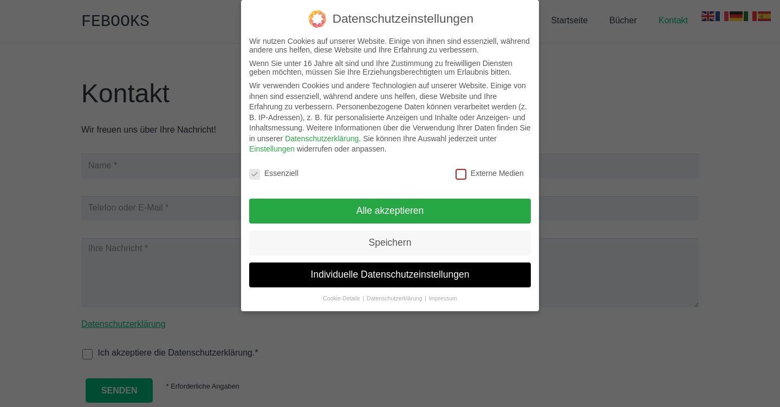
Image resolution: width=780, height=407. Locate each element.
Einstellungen (272, 145)
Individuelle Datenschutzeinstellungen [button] (390, 270)
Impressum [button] (443, 294)
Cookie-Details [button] (342, 294)
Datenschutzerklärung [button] (395, 294)
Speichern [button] (390, 238)
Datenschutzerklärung (322, 134)
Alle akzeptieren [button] (390, 206)
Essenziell (273, 169)
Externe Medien (490, 169)
